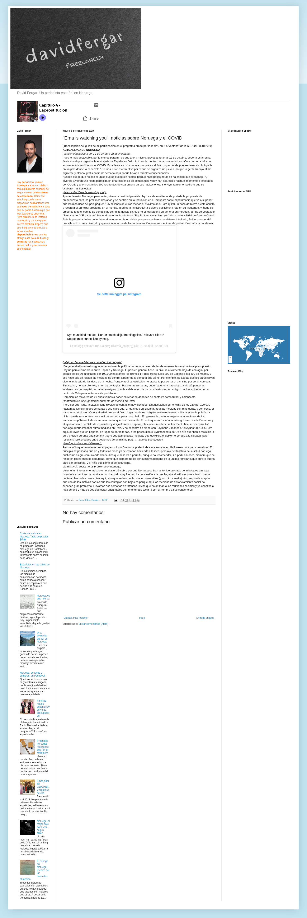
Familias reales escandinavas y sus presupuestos (43, 708)
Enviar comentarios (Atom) (93, 623)
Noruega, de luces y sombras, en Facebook (32, 674)
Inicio (142, 617)
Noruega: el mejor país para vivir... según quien (43, 827)
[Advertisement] (98, 661)
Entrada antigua (205, 617)
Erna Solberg (101, 346)
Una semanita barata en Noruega (42, 637)
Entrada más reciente (76, 617)
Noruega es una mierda (43, 597)
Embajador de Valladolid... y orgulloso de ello (43, 787)
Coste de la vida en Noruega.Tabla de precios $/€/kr (34, 536)
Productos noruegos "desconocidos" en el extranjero (43, 746)
